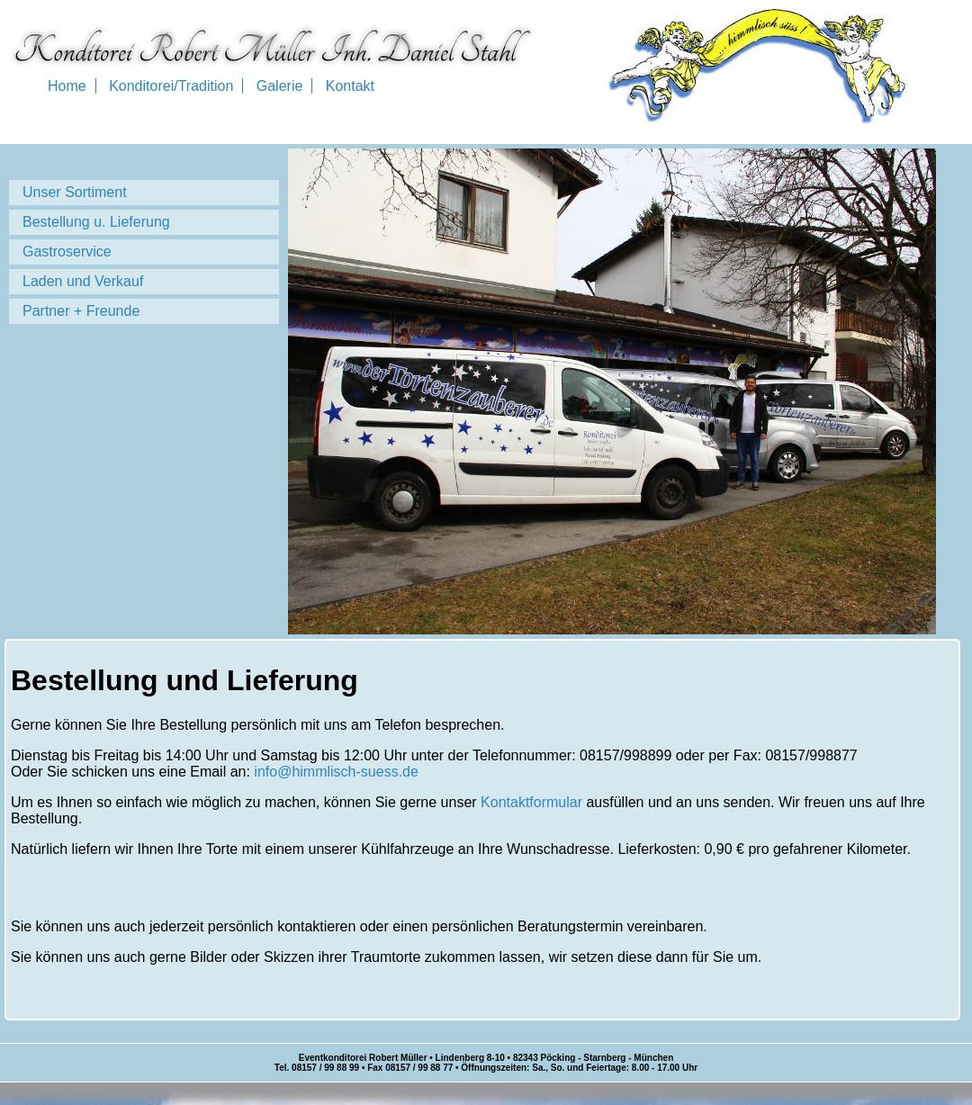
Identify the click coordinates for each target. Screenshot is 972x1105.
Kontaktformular (531, 802)
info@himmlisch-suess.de (336, 771)
